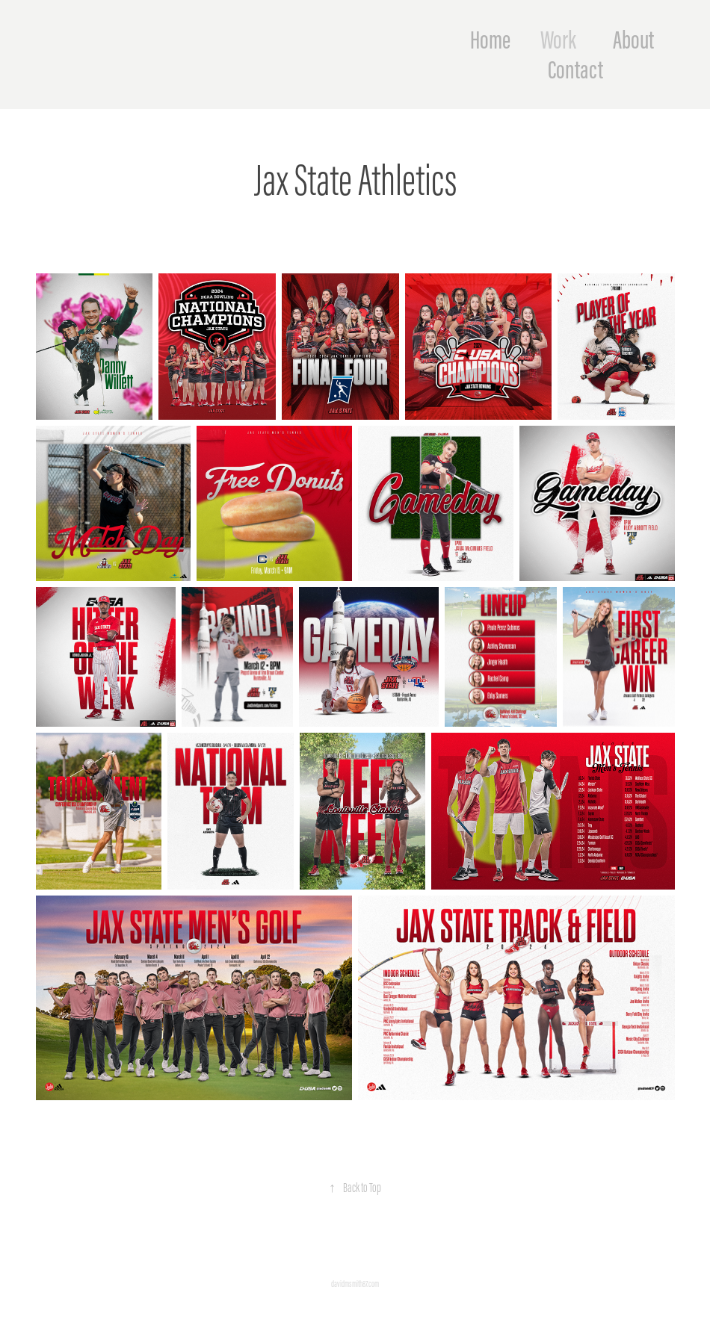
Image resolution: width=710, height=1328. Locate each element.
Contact (575, 69)
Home (490, 39)
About (633, 39)
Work (558, 39)
